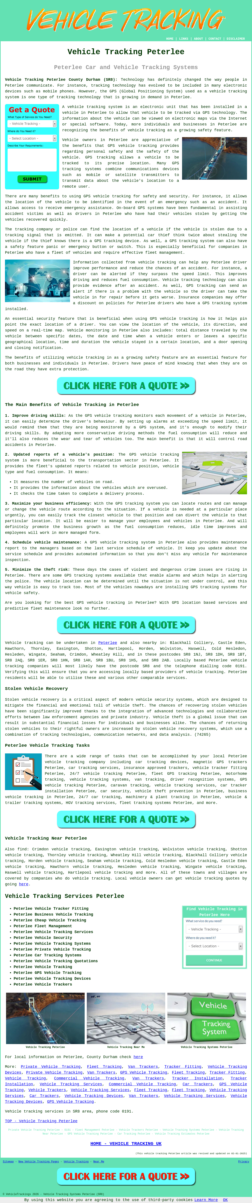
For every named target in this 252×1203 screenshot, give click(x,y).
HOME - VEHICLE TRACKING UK (126, 1143)
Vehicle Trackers (47, 1090)
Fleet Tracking (104, 1067)
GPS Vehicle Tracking (143, 1072)
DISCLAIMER (236, 39)
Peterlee (107, 643)
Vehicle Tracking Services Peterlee (64, 896)
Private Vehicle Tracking (51, 1067)
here (23, 884)
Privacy (243, 1161)
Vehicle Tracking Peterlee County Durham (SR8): (61, 80)
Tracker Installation (197, 1078)
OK (225, 1200)
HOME (170, 39)
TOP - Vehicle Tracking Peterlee (41, 1121)
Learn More (206, 1200)
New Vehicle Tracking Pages (38, 1161)
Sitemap (8, 1161)
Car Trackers (198, 1084)
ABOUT (198, 39)
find (22, 849)
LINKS (183, 39)
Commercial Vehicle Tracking (89, 1078)
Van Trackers (143, 1067)
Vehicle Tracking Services (71, 1084)
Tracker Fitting (183, 1067)
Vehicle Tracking (25, 1078)
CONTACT (214, 39)
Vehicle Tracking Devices (94, 1096)
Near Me (98, 1161)
